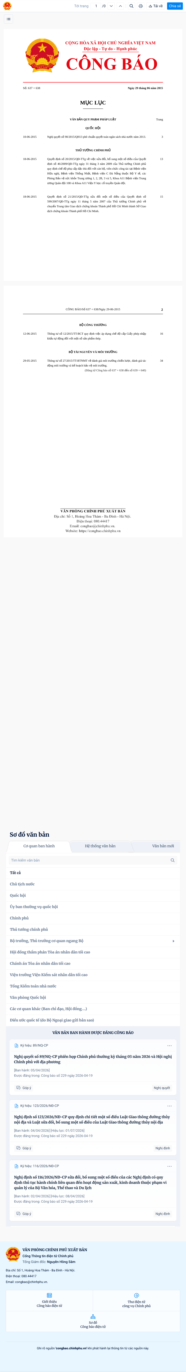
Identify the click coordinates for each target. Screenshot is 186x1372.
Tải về (155, 6)
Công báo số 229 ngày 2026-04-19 (67, 1076)
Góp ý (23, 1088)
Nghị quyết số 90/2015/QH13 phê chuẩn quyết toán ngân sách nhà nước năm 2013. (96, 136)
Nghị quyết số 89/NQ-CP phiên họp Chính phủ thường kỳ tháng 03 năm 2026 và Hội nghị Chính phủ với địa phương (93, 1059)
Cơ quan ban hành (39, 846)
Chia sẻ (175, 6)
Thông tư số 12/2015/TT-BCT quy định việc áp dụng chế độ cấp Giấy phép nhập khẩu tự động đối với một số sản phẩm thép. (96, 336)
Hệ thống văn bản (100, 846)
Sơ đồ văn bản (29, 834)
